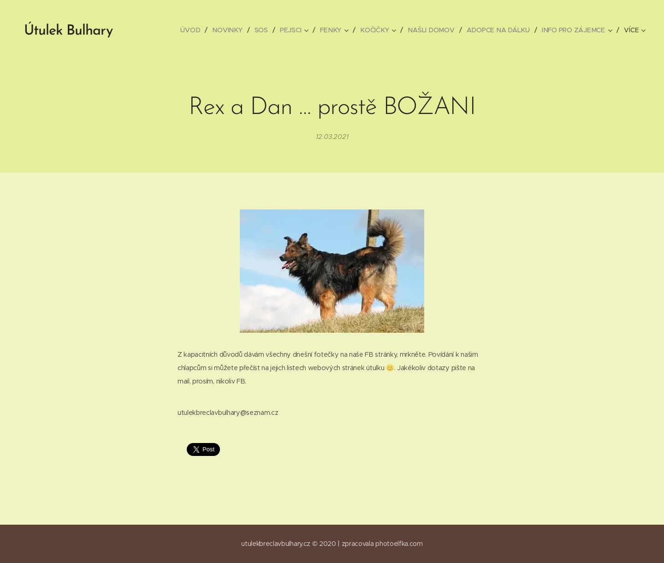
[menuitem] (195, 30)
